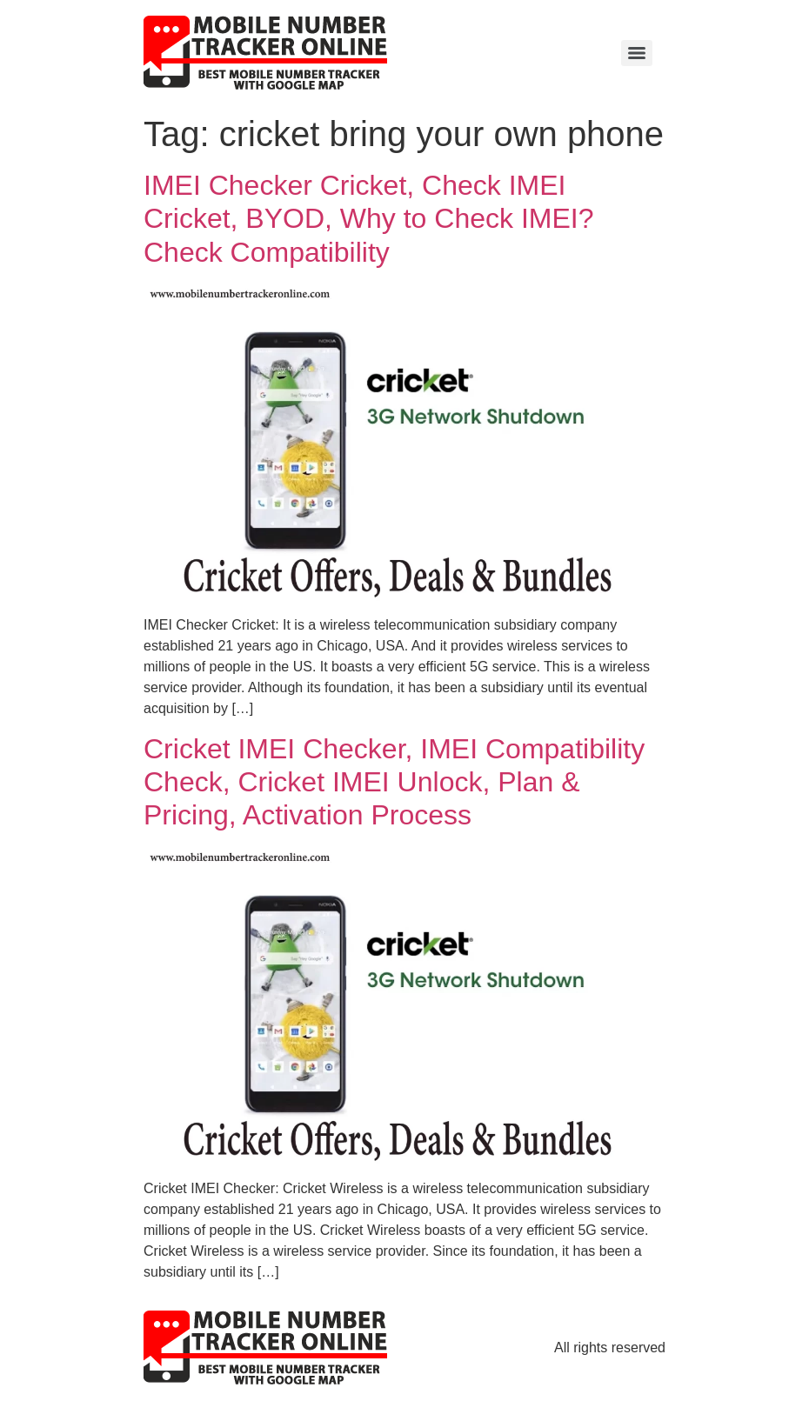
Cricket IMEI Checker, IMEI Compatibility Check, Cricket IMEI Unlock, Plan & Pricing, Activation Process (394, 782)
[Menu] (636, 53)
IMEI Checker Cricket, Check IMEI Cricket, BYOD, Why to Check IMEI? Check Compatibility (368, 219)
